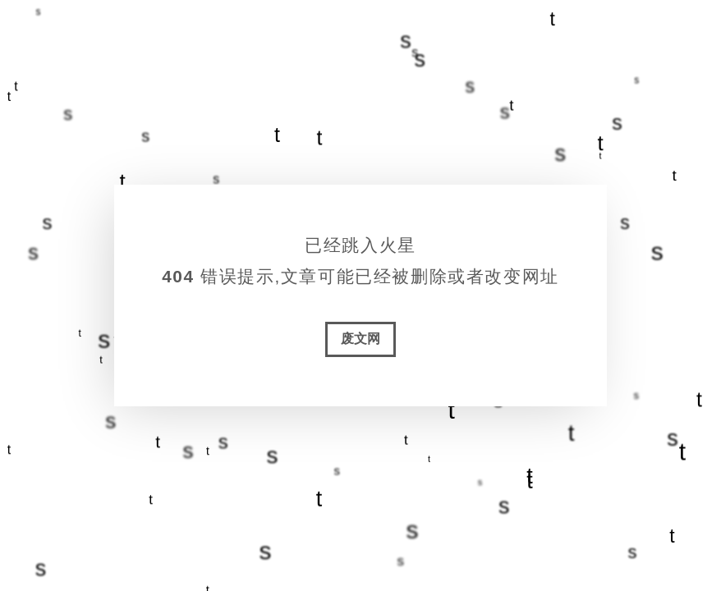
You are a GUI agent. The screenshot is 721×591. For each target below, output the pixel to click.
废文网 (360, 339)
